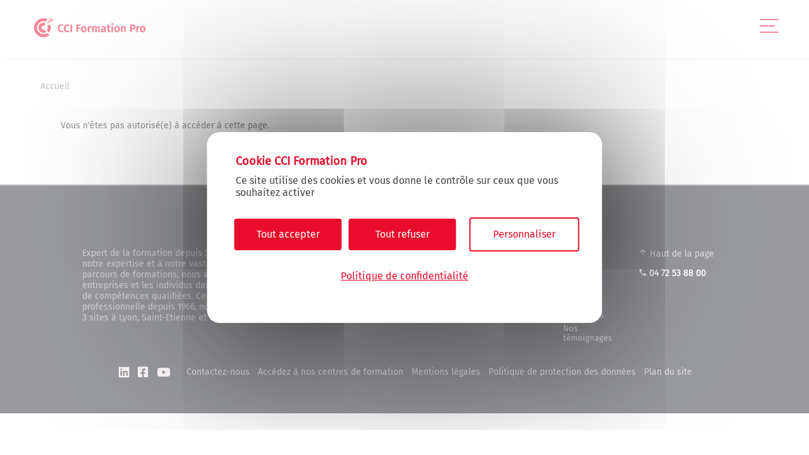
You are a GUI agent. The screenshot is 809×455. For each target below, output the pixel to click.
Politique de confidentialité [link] (404, 276)
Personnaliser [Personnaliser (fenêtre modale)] (524, 234)
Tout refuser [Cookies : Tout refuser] (402, 234)
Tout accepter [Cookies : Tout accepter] (288, 234)
